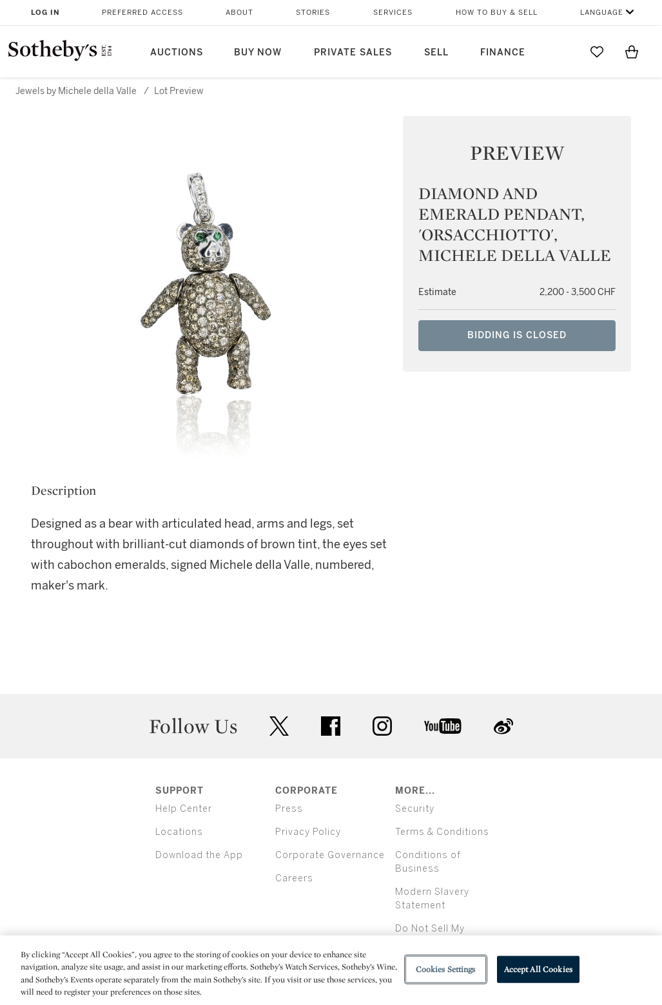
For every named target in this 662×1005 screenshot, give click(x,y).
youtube (443, 726)
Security (414, 808)
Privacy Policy (308, 832)
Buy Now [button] (258, 52)
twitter (279, 726)
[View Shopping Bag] (631, 51)
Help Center (183, 808)
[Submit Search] (562, 51)
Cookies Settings (446, 969)
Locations (179, 832)
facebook (330, 726)
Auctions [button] (176, 52)
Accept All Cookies (538, 969)
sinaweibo (503, 726)
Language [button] (601, 12)
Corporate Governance (330, 855)
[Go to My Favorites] (596, 51)
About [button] (239, 12)
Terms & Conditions (442, 832)
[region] (331, 970)
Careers (294, 878)
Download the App (199, 855)
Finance (502, 52)
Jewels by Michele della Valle (76, 91)
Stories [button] (313, 12)
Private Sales (353, 52)
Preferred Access (142, 12)
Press (289, 808)
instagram (382, 726)
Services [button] (393, 12)
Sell (436, 52)
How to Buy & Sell (497, 12)
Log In (45, 12)
